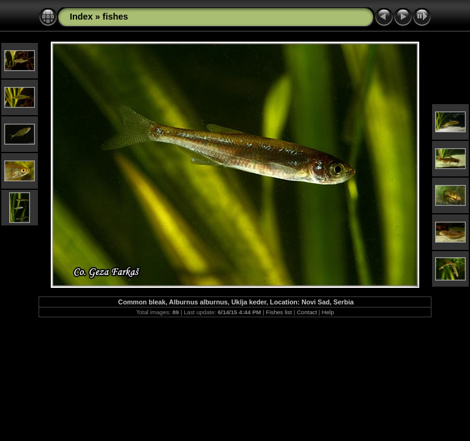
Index (81, 16)
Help (328, 312)
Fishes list (279, 312)
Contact (307, 312)
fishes (116, 16)
